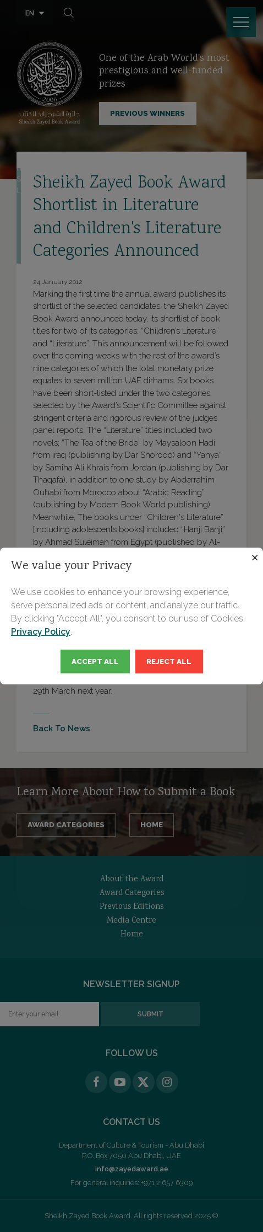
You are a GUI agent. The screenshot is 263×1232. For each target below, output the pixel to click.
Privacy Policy (40, 631)
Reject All (168, 661)
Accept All (95, 661)
